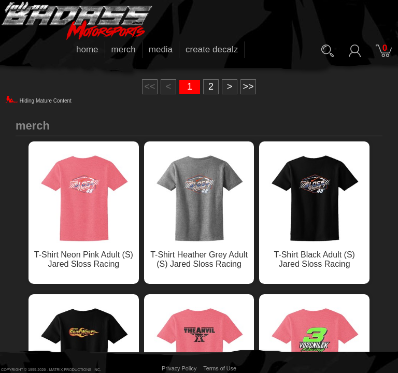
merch (123, 49)
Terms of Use (219, 368)
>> (248, 86)
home (87, 49)
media (161, 49)
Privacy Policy (179, 368)
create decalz (212, 49)
